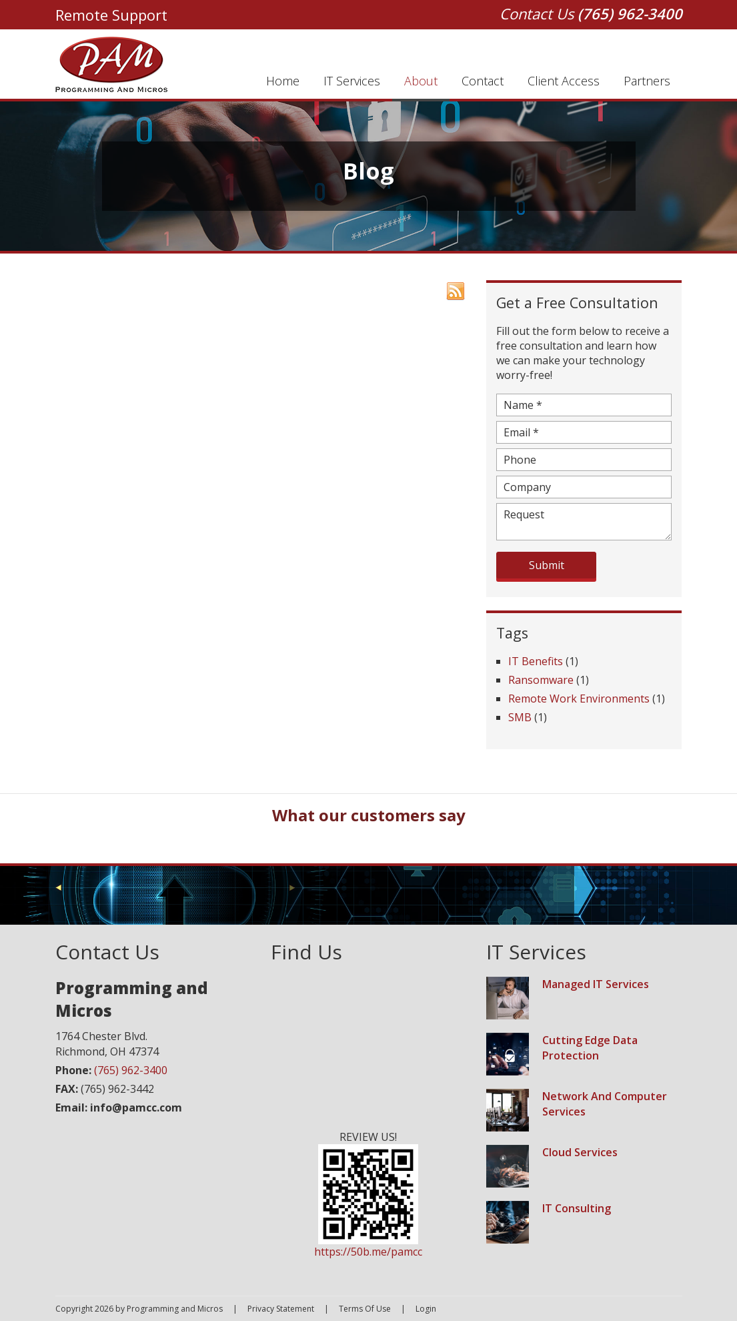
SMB (520, 717)
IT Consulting (576, 1208)
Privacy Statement (280, 1308)
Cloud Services (580, 1152)
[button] (102, 846)
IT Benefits (535, 661)
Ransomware (541, 680)
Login (426, 1308)
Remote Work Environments (579, 698)
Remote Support (111, 15)
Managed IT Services (595, 984)
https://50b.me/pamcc (368, 1251)
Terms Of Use (365, 1308)
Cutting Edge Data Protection (590, 1048)
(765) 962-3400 (630, 13)
